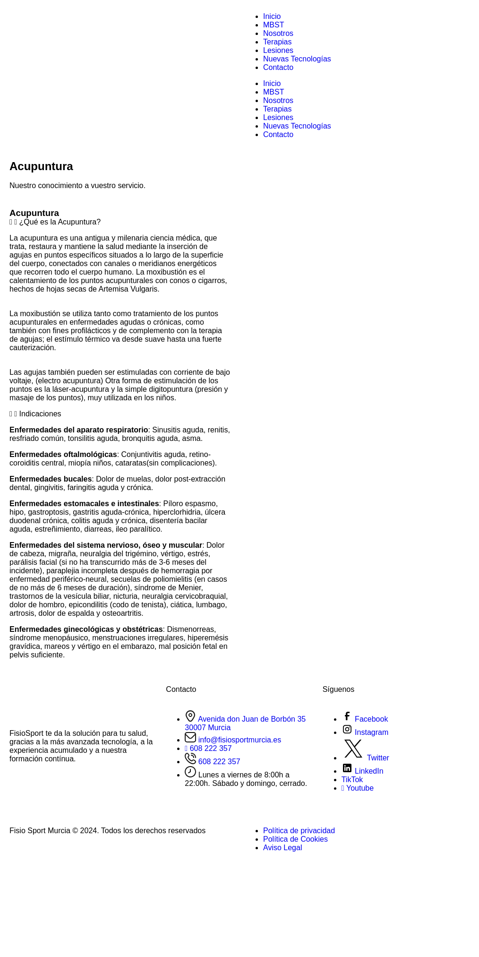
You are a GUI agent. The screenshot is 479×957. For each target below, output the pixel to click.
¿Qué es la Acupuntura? (60, 222)
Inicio (272, 16)
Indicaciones (40, 414)
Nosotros (278, 33)
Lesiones (278, 50)
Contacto (278, 67)
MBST (273, 25)
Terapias (277, 42)
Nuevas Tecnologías (297, 59)
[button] (119, 222)
